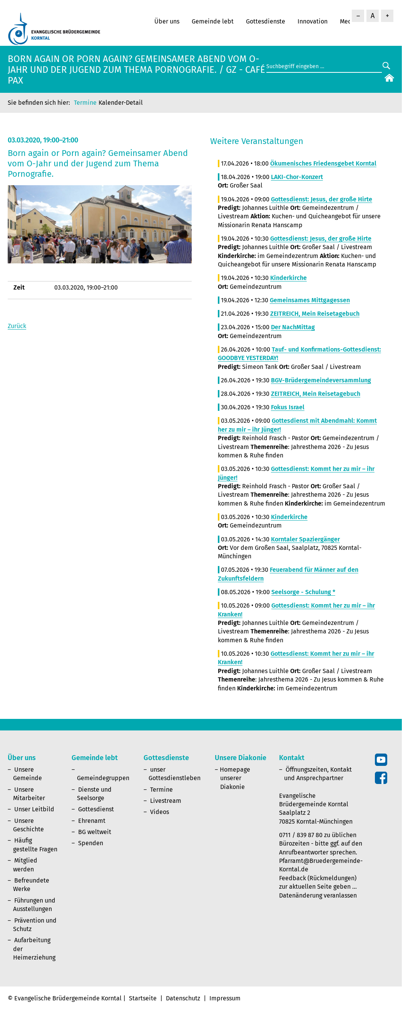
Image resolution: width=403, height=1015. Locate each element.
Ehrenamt (91, 820)
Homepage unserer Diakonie (235, 778)
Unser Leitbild (34, 809)
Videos (159, 812)
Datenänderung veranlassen (318, 895)
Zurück (17, 326)
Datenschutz (183, 998)
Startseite (143, 998)
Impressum (225, 998)
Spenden (90, 843)
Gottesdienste (265, 21)
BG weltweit (94, 832)
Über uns (166, 21)
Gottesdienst (96, 809)
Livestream (165, 800)
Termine (85, 102)
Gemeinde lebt (213, 21)
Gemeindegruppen (103, 778)
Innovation (313, 21)
